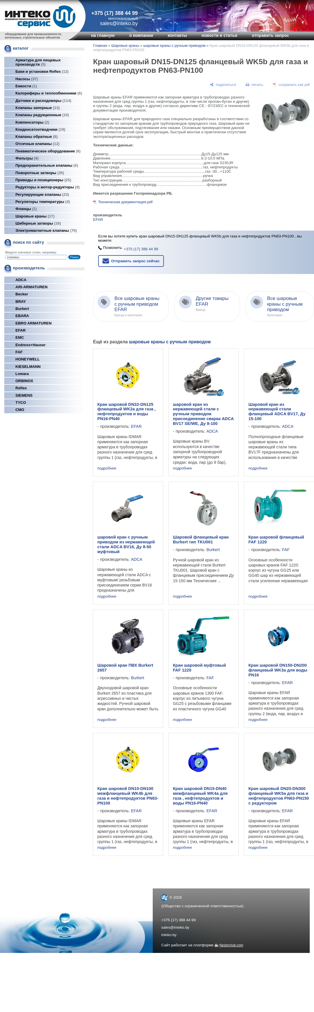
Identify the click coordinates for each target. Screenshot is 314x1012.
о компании (141, 35)
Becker (21, 294)
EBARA (22, 316)
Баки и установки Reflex (42, 71)
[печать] (254, 84)
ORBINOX (24, 381)
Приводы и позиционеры (43, 180)
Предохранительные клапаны (46, 165)
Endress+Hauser (30, 345)
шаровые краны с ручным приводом (174, 45)
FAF (19, 352)
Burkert (22, 309)
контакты (177, 35)
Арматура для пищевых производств (38, 62)
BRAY (20, 301)
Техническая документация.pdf (125, 202)
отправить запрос (270, 35)
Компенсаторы (32, 122)
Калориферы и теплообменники (48, 93)
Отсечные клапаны (37, 144)
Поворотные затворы (39, 173)
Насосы (26, 79)
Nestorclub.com (231, 945)
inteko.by (168, 935)
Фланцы (26, 209)
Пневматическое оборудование (47, 151)
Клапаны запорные (37, 108)
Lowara (22, 374)
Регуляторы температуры (42, 201)
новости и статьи (219, 35)
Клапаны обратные (36, 136)
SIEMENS (24, 395)
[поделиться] (223, 84)
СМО (19, 410)
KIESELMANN (28, 366)
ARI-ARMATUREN (31, 287)
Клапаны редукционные (42, 115)
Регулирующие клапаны (42, 194)
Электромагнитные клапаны (46, 230)
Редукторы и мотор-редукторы (47, 187)
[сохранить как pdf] (291, 84)
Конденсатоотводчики (40, 129)
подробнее (106, 468)
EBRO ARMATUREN (33, 323)
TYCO (20, 402)
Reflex (21, 388)
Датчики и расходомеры (43, 100)
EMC (19, 337)
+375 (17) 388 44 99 (114, 13)
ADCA (21, 280)
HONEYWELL (27, 359)
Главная (100, 45)
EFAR (20, 330)
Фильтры (27, 158)
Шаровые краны (35, 216)
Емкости (26, 86)
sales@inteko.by (175, 927)
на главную (103, 35)
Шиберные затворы (38, 223)
